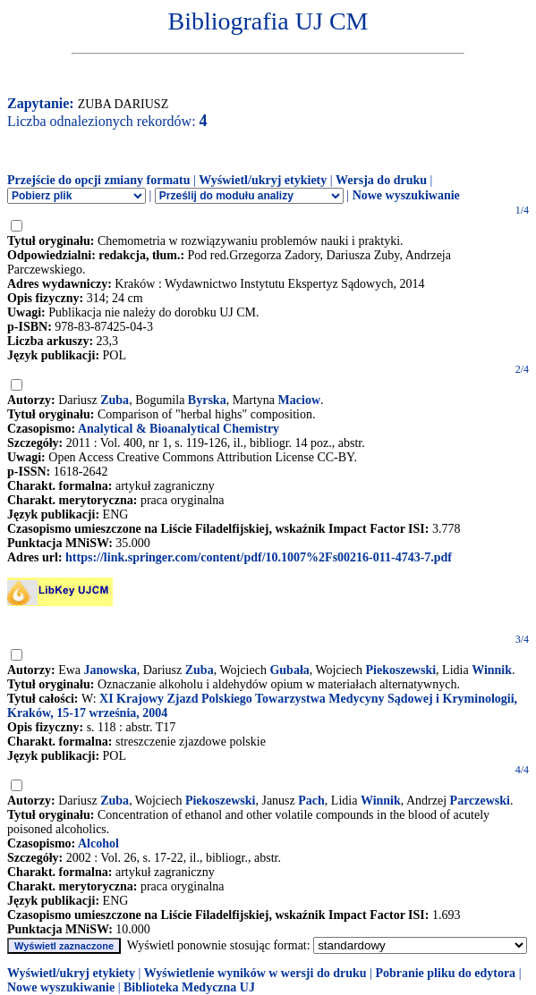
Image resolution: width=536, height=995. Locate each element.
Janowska (110, 670)
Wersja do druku (381, 180)
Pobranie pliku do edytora (445, 973)
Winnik (492, 670)
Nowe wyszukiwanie (406, 195)
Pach (311, 800)
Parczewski (480, 800)
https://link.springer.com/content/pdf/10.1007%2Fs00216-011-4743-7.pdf (258, 557)
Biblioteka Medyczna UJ (189, 987)
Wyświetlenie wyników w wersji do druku (255, 973)
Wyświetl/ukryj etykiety (263, 180)
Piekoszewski (401, 670)
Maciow (299, 400)
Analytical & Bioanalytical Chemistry (178, 428)
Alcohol (98, 843)
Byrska (207, 400)
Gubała (289, 670)
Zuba (114, 400)
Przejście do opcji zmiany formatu (99, 180)
